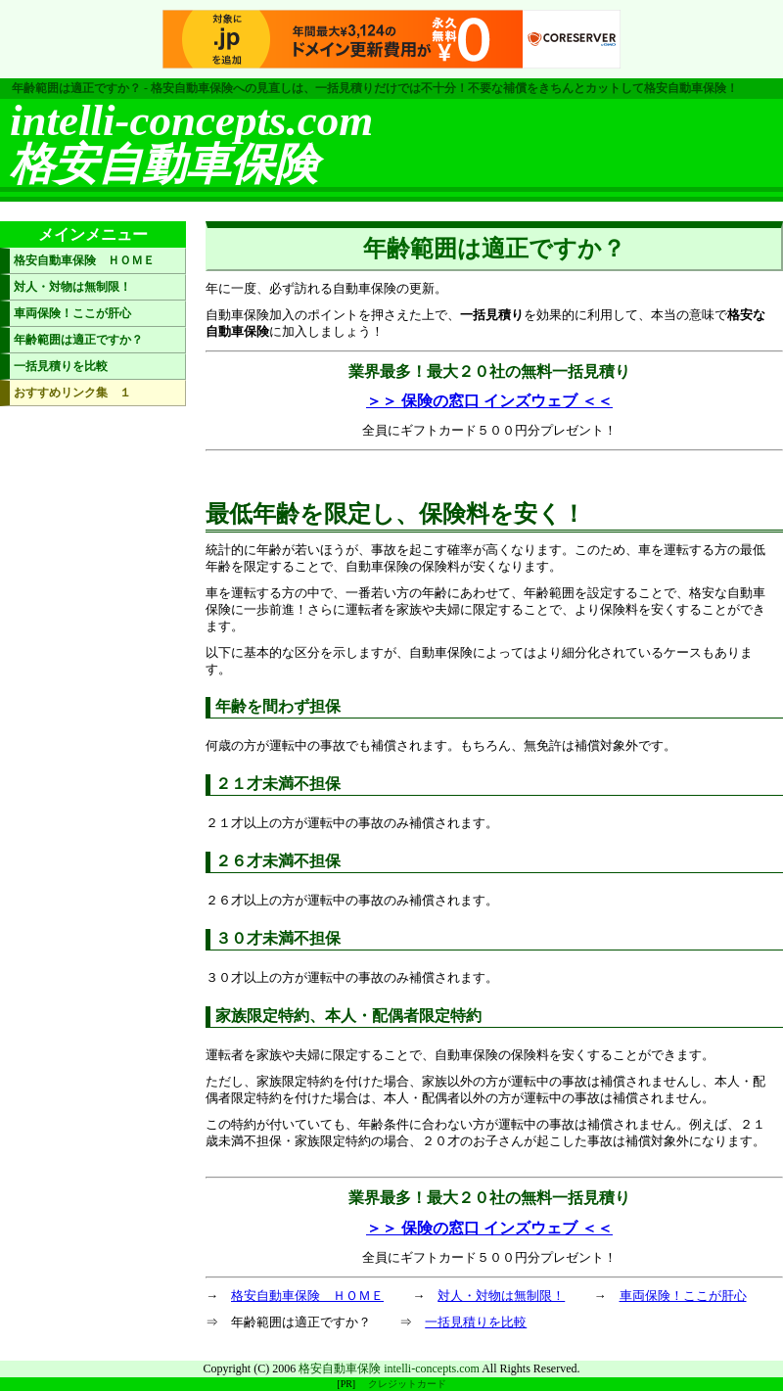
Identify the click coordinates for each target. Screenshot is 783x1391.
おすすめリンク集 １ (72, 392)
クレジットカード (407, 1383)
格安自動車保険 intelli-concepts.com (389, 1368)
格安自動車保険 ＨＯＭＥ (307, 1295)
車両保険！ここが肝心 (683, 1295)
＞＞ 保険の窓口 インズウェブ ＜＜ (489, 401)
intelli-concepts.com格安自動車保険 (191, 142)
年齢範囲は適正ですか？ (78, 340)
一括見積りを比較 (476, 1322)
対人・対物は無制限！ (501, 1295)
